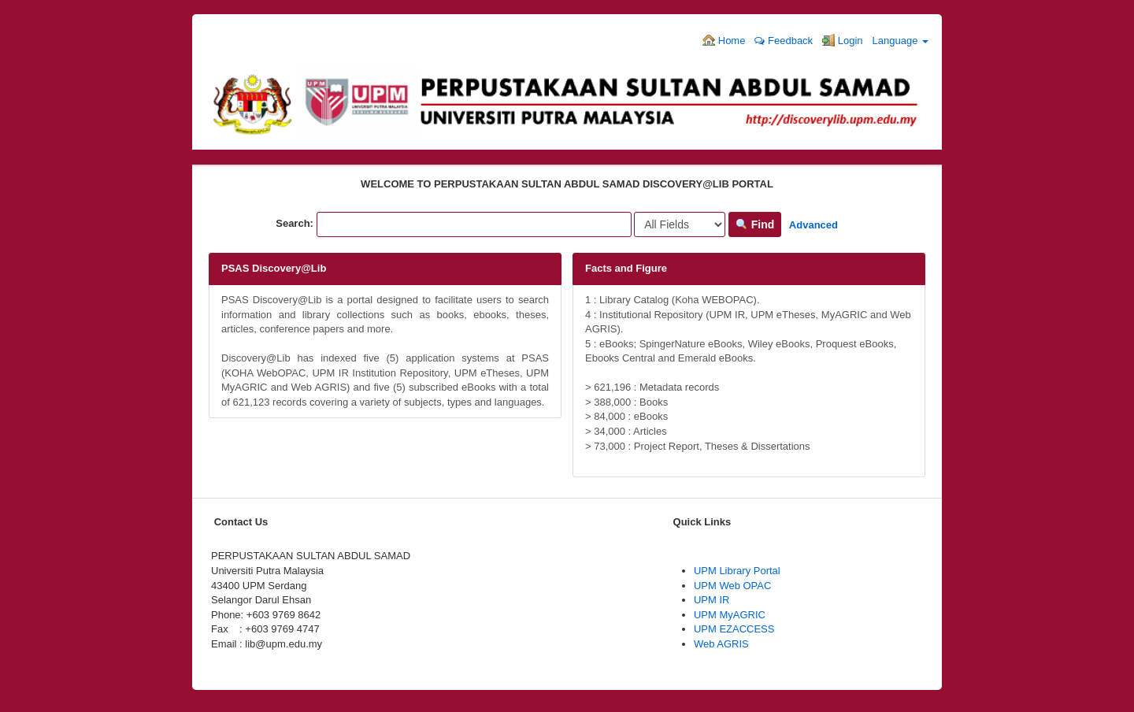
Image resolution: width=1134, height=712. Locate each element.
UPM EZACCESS (734, 629)
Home (723, 40)
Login (842, 40)
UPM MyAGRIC (729, 615)
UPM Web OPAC (732, 585)
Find (755, 224)
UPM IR (712, 600)
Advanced (813, 225)
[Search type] (679, 224)
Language (900, 40)
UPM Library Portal (737, 571)
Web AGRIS (721, 644)
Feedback (783, 40)
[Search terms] (474, 224)
